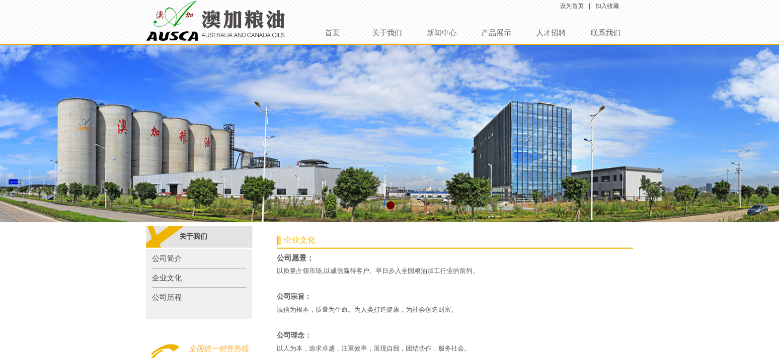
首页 (332, 33)
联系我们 (606, 33)
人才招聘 (551, 33)
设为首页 (572, 5)
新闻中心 (442, 33)
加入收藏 (607, 5)
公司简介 (167, 259)
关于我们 (387, 33)
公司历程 (167, 297)
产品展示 (496, 33)
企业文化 (167, 278)
